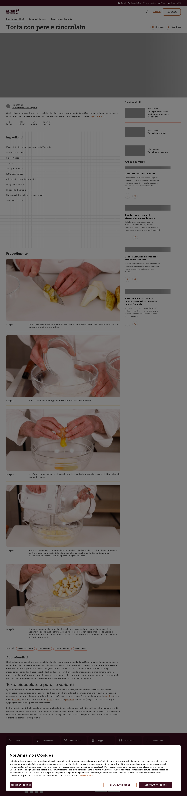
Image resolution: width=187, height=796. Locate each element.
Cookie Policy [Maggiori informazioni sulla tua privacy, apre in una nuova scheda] (86, 775)
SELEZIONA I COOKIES (21, 785)
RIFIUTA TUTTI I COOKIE (120, 785)
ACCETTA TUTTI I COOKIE (155, 785)
